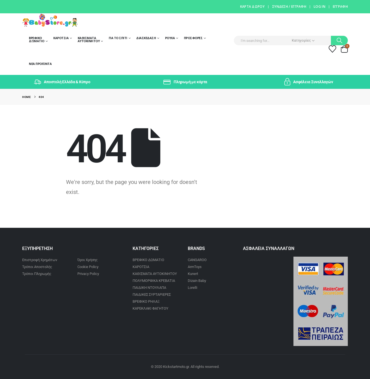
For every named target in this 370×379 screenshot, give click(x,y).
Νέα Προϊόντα (40, 64)
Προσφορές (193, 38)
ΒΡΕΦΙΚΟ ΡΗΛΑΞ (146, 301)
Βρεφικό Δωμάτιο (36, 39)
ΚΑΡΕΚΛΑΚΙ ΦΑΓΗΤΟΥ (150, 308)
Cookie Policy (87, 267)
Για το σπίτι (118, 38)
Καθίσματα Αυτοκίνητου (89, 39)
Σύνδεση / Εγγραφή (289, 6)
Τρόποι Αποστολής (37, 267)
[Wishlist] (332, 49)
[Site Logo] (50, 20)
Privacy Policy (88, 274)
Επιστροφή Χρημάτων (39, 260)
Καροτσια (61, 38)
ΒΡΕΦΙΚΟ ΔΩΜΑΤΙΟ (148, 260)
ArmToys (195, 267)
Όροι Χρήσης (87, 260)
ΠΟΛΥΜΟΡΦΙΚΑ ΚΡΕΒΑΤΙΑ (154, 281)
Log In (319, 6)
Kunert (193, 274)
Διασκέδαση (146, 38)
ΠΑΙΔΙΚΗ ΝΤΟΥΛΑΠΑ (149, 287)
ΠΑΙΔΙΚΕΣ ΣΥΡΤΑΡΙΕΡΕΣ (152, 294)
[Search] (339, 40)
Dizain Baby (197, 281)
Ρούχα (170, 38)
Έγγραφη (340, 6)
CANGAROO (197, 260)
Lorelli (192, 287)
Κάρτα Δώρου (252, 6)
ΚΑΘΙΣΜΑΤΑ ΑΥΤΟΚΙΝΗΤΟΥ (155, 274)
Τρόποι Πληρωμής (36, 274)
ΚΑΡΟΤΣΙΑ (141, 267)
